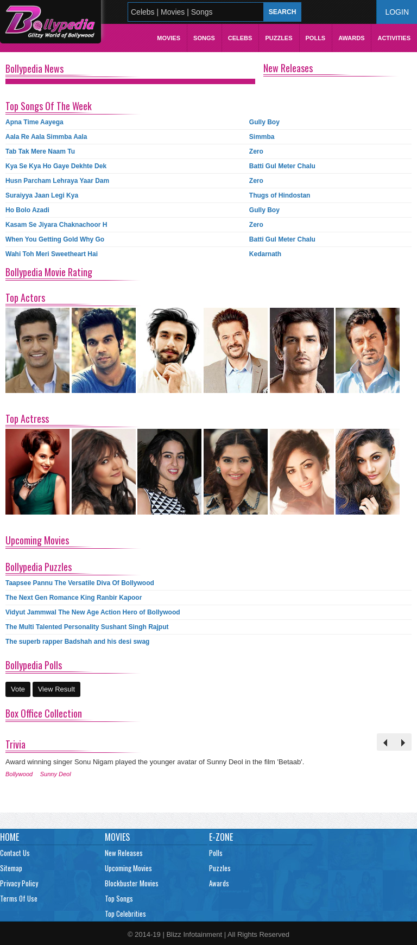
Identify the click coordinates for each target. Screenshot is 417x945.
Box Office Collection (43, 713)
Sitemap (11, 867)
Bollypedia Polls (33, 665)
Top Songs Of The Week (48, 106)
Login (397, 12)
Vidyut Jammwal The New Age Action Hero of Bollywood (92, 612)
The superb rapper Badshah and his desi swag (77, 641)
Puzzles (278, 38)
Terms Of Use (18, 898)
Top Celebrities (125, 913)
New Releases (288, 68)
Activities (393, 38)
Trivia (15, 744)
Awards (351, 38)
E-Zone (221, 836)
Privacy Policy (19, 883)
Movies (168, 38)
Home (9, 836)
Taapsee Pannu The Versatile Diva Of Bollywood (79, 583)
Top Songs (119, 898)
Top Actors (25, 297)
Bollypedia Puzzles (38, 567)
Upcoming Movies (37, 540)
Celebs (240, 38)
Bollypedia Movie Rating (48, 272)
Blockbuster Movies (132, 883)
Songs (204, 38)
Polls (316, 38)
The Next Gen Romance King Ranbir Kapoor (73, 597)
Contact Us (15, 852)
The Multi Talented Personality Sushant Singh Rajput (86, 627)
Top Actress (27, 418)
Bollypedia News (34, 68)
